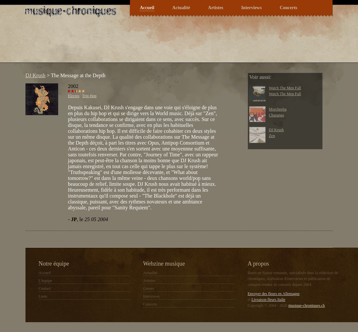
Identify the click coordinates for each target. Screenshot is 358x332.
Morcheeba (277, 109)
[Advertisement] (141, 44)
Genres (148, 288)
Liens (43, 296)
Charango (276, 115)
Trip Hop (89, 96)
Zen (272, 135)
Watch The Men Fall (285, 88)
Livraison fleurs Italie (268, 299)
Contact (45, 288)
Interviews (251, 7)
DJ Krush (35, 75)
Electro (73, 96)
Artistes (215, 7)
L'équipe (45, 280)
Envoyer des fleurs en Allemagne (274, 293)
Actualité (181, 7)
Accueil (147, 7)
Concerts (288, 7)
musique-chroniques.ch (306, 305)
